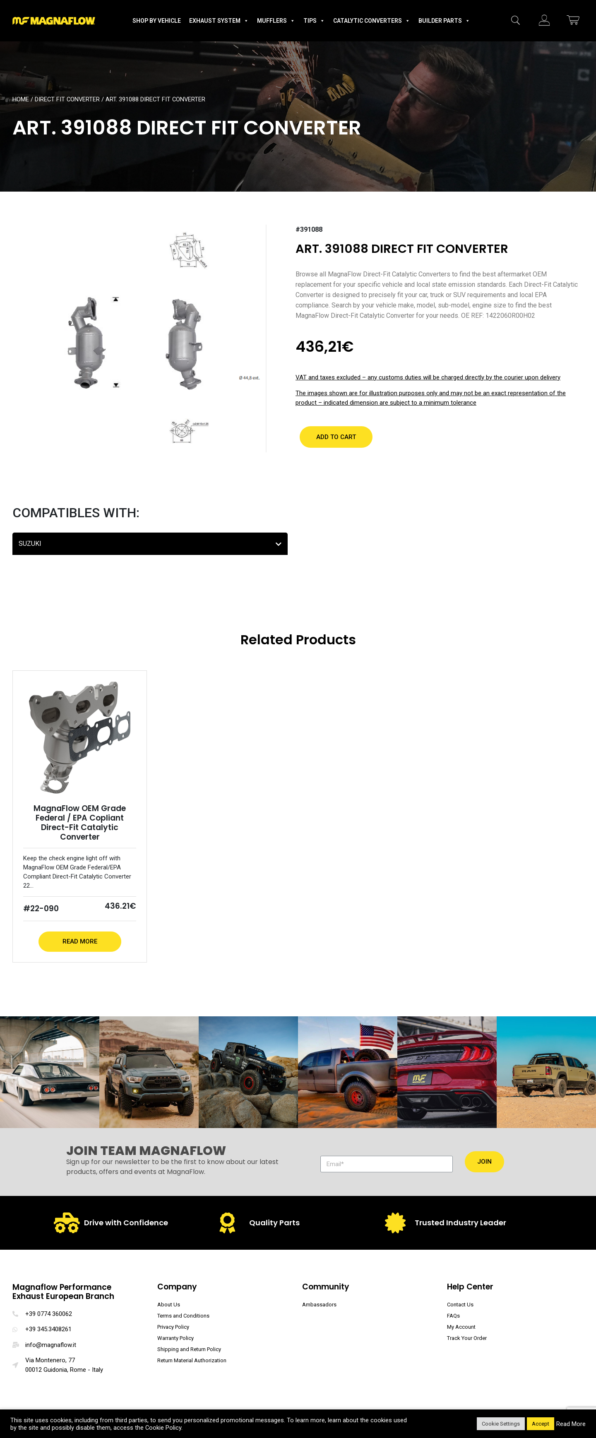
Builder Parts (444, 20)
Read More (79, 941)
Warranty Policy (175, 1338)
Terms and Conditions (183, 1316)
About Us (168, 1304)
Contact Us (460, 1304)
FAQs (453, 1316)
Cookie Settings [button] (501, 1424)
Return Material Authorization (191, 1360)
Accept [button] (540, 1424)
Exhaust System (219, 20)
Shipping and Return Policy (189, 1349)
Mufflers (276, 20)
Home (20, 99)
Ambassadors (319, 1304)
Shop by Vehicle (156, 20)
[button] (336, 437)
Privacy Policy (173, 1327)
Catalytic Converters (371, 20)
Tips (314, 20)
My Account (461, 1327)
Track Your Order (467, 1338)
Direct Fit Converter (67, 99)
